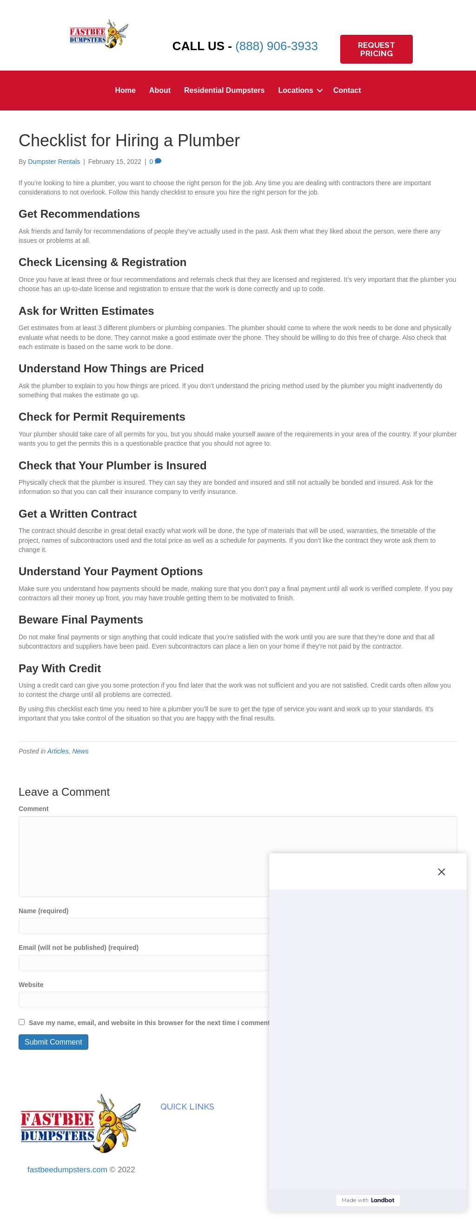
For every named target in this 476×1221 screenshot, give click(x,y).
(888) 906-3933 (276, 46)
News (80, 751)
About (160, 90)
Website (31, 984)
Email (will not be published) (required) (79, 947)
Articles (58, 751)
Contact (347, 90)
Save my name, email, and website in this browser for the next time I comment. (150, 1022)
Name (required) (43, 911)
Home (125, 90)
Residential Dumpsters (224, 90)
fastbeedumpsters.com (67, 1169)
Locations (295, 90)
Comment (34, 808)
